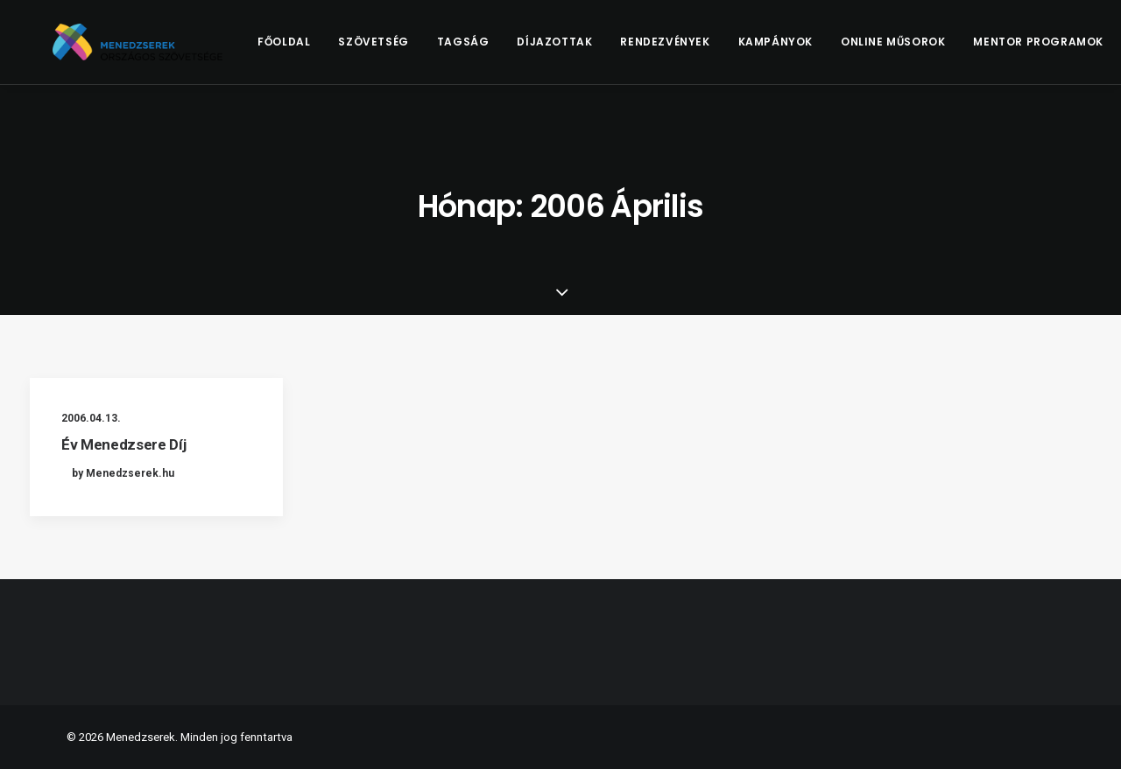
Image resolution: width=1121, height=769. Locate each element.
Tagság (490, 49)
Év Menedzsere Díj (123, 444)
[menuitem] (311, 50)
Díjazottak (582, 49)
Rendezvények (692, 49)
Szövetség (401, 49)
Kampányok (802, 49)
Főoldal (312, 49)
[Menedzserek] (151, 50)
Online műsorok (921, 49)
